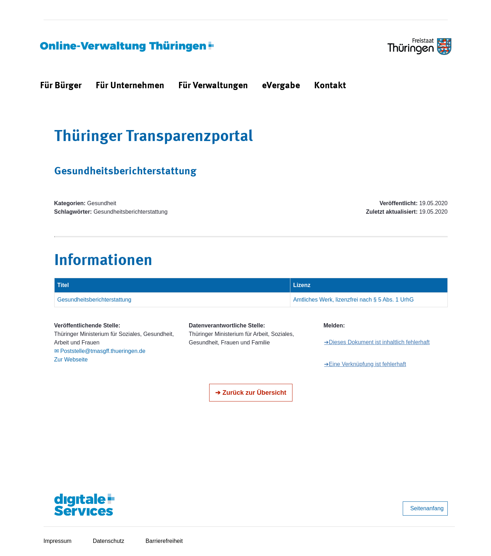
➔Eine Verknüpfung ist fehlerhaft (365, 364)
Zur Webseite (71, 359)
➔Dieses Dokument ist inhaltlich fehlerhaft (377, 342)
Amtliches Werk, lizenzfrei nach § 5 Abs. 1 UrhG (353, 300)
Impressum (58, 541)
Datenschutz (108, 541)
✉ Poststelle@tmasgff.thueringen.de (100, 351)
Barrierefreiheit (164, 541)
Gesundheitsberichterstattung (94, 300)
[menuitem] (61, 86)
